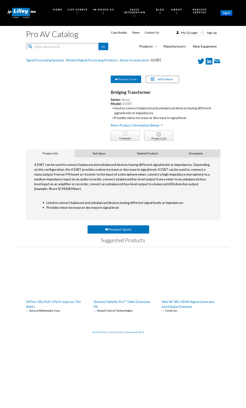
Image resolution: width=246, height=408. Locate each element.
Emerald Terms (100, 332)
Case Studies (119, 32)
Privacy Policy (117, 332)
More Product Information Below (137, 125)
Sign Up (212, 32)
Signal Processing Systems (45, 60)
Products (147, 46)
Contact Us (152, 32)
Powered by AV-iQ (135, 332)
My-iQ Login (189, 32)
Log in (226, 13)
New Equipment (205, 46)
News (136, 32)
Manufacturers (174, 46)
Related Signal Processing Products (92, 60)
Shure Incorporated (134, 60)
